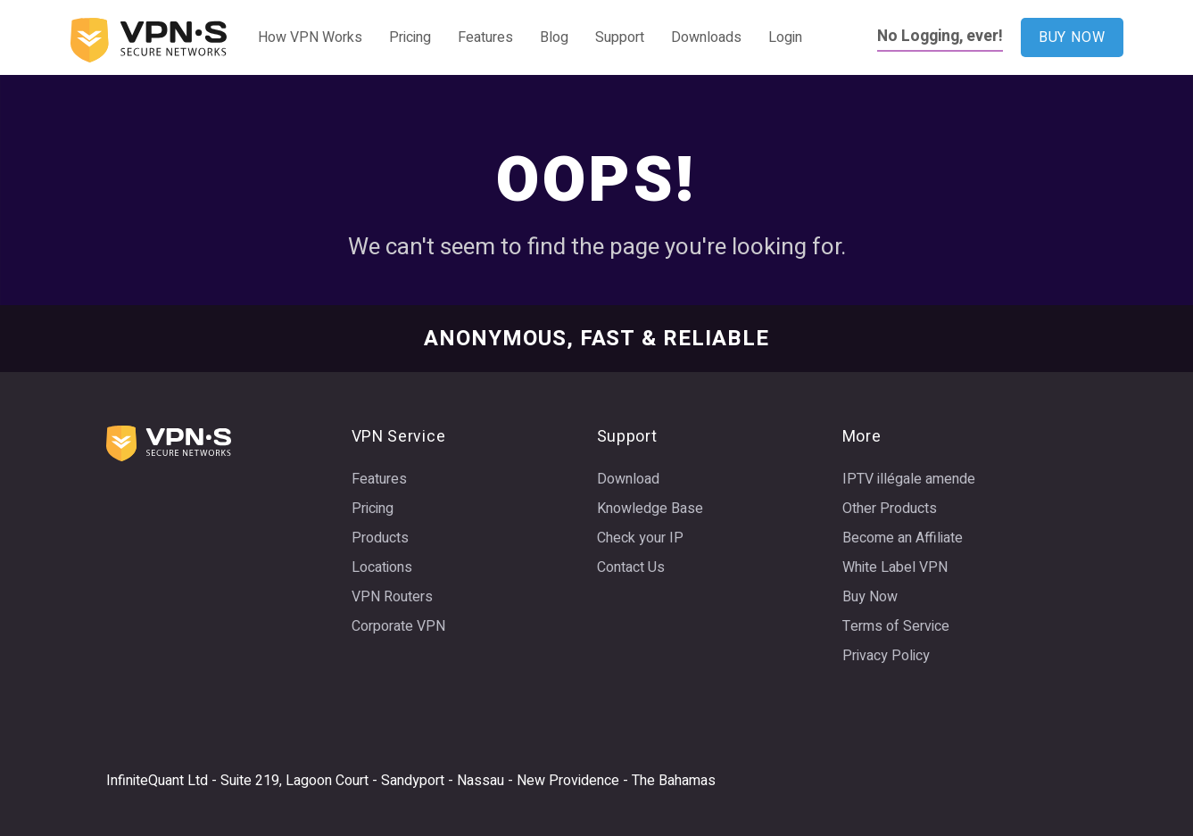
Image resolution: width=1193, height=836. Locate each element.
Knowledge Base (650, 508)
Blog (554, 37)
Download (628, 479)
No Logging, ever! (940, 36)
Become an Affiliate (902, 538)
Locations (382, 567)
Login (785, 37)
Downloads (706, 37)
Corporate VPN (398, 626)
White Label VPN (895, 567)
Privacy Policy (886, 655)
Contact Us (631, 567)
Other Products (889, 508)
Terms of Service (895, 626)
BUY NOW (1072, 37)
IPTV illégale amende (908, 479)
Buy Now (870, 597)
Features (485, 37)
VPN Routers (392, 597)
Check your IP (640, 538)
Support (619, 37)
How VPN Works (310, 37)
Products (380, 538)
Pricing (410, 37)
